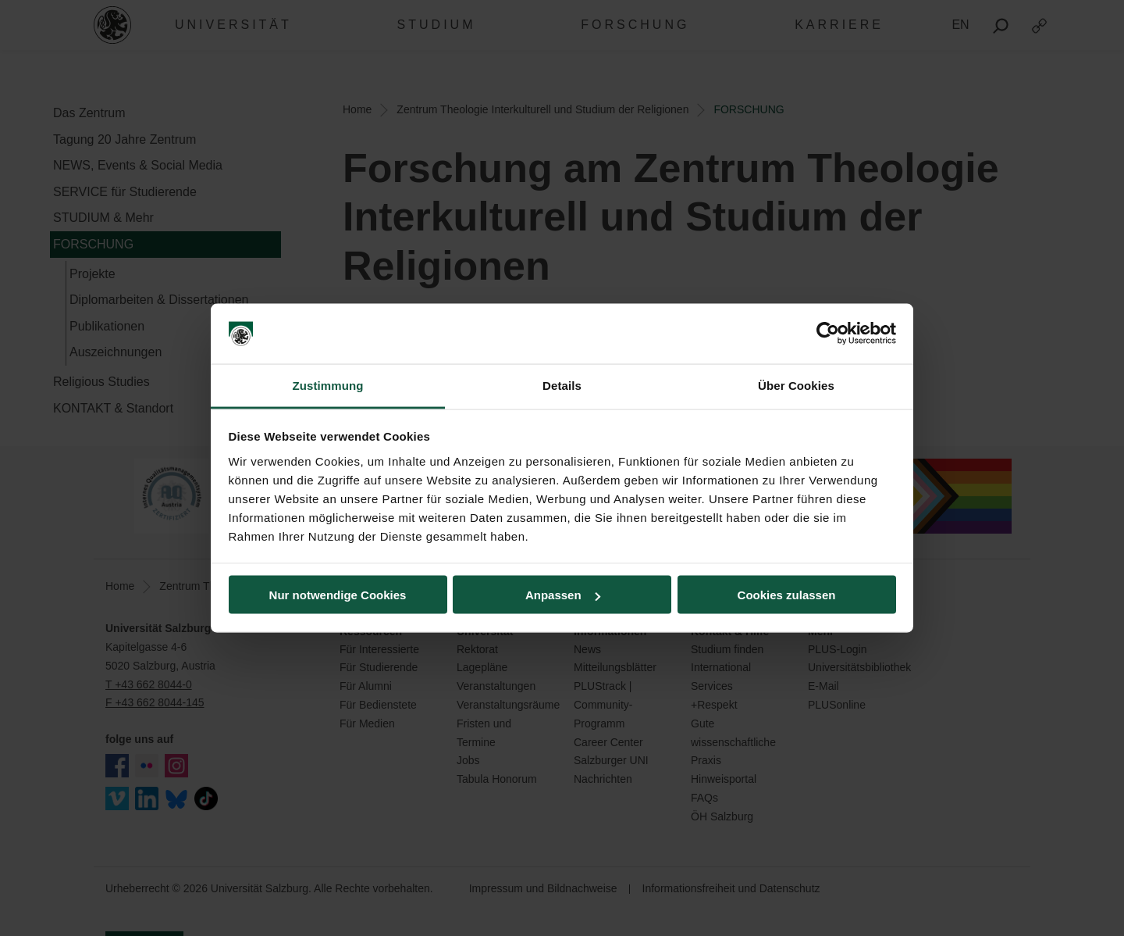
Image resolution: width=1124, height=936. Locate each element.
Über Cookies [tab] (796, 384)
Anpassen (562, 595)
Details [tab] (562, 384)
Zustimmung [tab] (328, 384)
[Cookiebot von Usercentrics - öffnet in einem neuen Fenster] (827, 333)
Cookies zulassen (787, 595)
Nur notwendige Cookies (338, 595)
